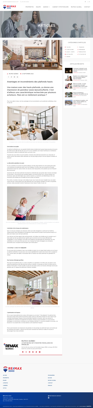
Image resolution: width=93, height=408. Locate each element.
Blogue (50, 377)
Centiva (88, 406)
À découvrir (69, 49)
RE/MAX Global (76, 7)
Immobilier (81, 49)
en (89, 1)
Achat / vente (69, 51)
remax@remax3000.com (11, 1)
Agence (45, 7)
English (50, 385)
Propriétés (30, 7)
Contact (87, 7)
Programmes (51, 375)
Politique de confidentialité (57, 406)
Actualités (69, 54)
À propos (5, 382)
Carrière (5, 385)
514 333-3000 (25, 1)
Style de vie (81, 54)
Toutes (67, 47)
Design (67, 56)
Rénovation (81, 51)
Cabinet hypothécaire (60, 7)
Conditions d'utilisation (70, 406)
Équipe (38, 7)
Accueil (5, 375)
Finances (80, 47)
